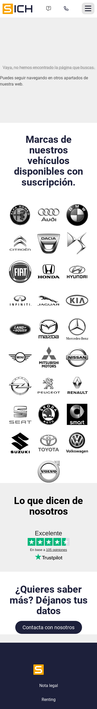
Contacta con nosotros (48, 627)
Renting (49, 699)
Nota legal (48, 685)
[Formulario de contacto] (48, 8)
